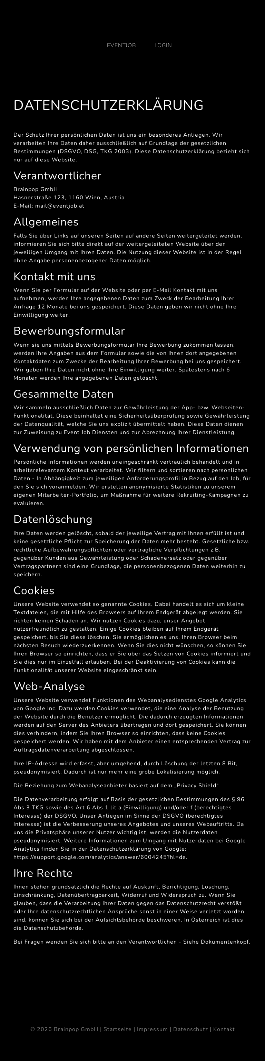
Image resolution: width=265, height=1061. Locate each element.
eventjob (121, 45)
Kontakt (224, 1029)
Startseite (118, 1029)
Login (163, 45)
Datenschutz (190, 1029)
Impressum (152, 1029)
